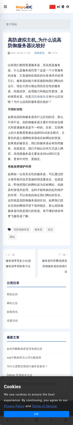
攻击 (50, 229)
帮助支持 (12, 294)
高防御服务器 (40, 96)
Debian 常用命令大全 (19, 375)
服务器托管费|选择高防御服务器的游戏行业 (54, 266)
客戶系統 (11, 24)
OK (36, 414)
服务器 (38, 229)
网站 (12, 236)
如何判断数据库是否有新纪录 (24, 348)
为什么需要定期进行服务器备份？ (27, 366)
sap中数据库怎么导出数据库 (24, 357)
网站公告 (12, 303)
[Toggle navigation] (5, 7)
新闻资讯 (39, 53)
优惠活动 (12, 320)
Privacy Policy (14, 406)
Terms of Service (44, 406)
